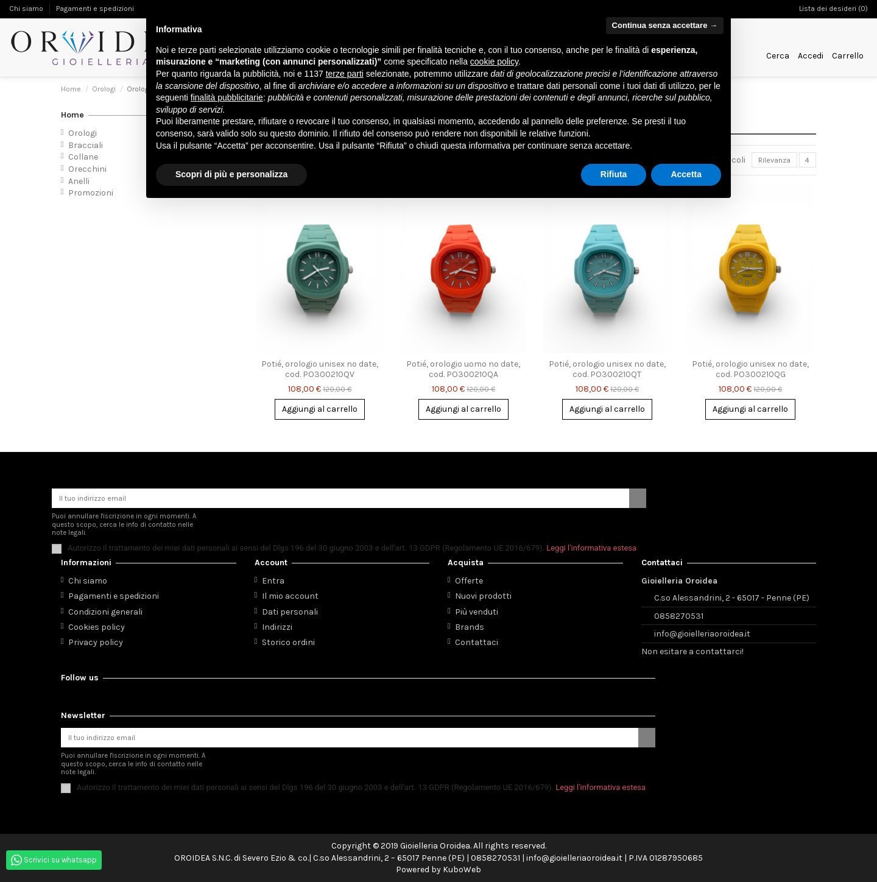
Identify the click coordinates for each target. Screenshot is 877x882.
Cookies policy (96, 624)
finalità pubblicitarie (227, 97)
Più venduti (476, 609)
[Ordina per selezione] (768, 161)
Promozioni (90, 193)
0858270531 (678, 612)
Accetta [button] (686, 174)
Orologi (82, 133)
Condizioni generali (105, 609)
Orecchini (87, 169)
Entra (273, 578)
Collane (83, 157)
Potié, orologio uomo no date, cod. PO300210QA (463, 371)
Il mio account (290, 593)
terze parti (345, 74)
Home (72, 115)
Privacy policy (95, 639)
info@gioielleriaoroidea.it (702, 631)
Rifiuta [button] (614, 174)
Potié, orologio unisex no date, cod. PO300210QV (319, 371)
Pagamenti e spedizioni (95, 8)
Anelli (79, 181)
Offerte (469, 578)
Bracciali (85, 145)
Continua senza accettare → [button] (664, 25)
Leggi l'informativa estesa (591, 544)
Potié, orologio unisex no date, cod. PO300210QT (607, 371)
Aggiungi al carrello (319, 411)
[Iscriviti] (637, 494)
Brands (469, 624)
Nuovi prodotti (483, 593)
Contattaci (476, 639)
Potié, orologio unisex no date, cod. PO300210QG (750, 371)
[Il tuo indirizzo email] (340, 494)
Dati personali (290, 609)
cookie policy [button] (494, 61)
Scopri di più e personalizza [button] (231, 174)
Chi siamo (27, 8)
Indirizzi (277, 624)
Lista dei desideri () (833, 8)
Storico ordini (288, 639)
